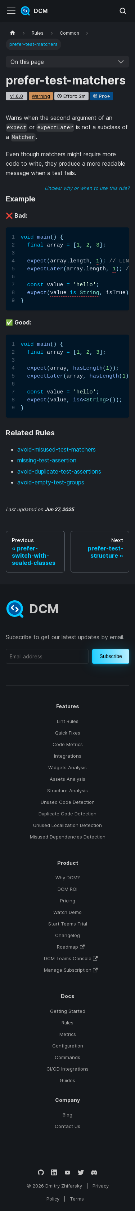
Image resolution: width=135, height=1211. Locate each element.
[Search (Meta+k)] (122, 10)
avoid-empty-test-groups (50, 482)
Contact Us (67, 1126)
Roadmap (71, 947)
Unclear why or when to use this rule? (87, 188)
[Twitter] (81, 1172)
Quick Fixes (67, 733)
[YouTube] (67, 1172)
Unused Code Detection (68, 802)
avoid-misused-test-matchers (56, 449)
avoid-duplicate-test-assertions (59, 471)
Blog (67, 1115)
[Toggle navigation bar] (11, 10)
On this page (27, 61)
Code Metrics (68, 744)
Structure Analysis (67, 790)
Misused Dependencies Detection (67, 837)
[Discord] (94, 1172)
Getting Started (67, 1011)
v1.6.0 (16, 96)
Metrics (67, 1034)
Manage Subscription (71, 970)
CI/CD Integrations (67, 1069)
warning (41, 96)
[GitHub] (41, 1172)
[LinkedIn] (54, 1172)
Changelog (67, 935)
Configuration (67, 1046)
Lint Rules (67, 721)
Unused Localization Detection (67, 825)
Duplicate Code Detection (67, 813)
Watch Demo (67, 912)
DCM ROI (67, 889)
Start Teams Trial (67, 924)
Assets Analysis (67, 779)
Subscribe (111, 656)
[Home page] (12, 33)
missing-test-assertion (46, 460)
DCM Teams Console (71, 958)
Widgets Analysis (67, 767)
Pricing (67, 900)
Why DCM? (67, 877)
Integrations (67, 756)
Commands (67, 1057)
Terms (77, 1199)
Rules (67, 1022)
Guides (67, 1080)
